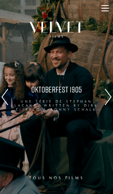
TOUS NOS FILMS (56, 178)
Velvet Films (56, 30)
